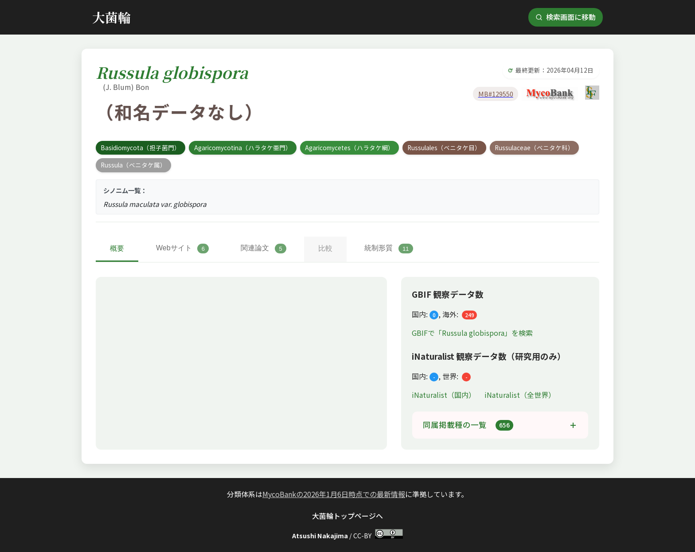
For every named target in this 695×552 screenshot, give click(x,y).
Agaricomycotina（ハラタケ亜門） (243, 147)
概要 (117, 248)
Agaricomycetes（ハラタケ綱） (349, 147)
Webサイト (182, 248)
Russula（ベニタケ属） (133, 164)
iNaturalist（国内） (444, 394)
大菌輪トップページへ (347, 515)
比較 (325, 248)
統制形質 (388, 248)
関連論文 (263, 248)
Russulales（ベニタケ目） (444, 147)
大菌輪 (111, 17)
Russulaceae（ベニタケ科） (534, 147)
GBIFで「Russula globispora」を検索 (472, 332)
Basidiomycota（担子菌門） (140, 147)
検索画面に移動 (565, 17)
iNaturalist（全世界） (519, 394)
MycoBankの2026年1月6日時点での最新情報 (333, 494)
